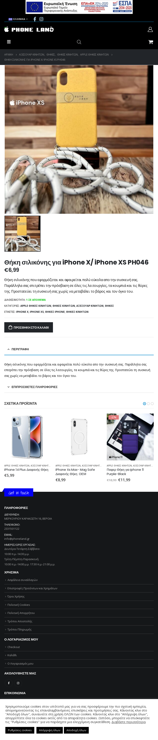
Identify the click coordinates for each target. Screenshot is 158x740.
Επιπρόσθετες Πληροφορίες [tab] (35, 387)
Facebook (9, 683)
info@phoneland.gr (17, 539)
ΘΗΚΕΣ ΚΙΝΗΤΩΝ (64, 306)
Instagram (18, 683)
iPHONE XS (37, 312)
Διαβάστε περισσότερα (128, 722)
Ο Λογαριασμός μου (20, 663)
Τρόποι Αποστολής (20, 621)
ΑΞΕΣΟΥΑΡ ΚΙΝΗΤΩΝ (90, 306)
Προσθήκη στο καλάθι (31, 327)
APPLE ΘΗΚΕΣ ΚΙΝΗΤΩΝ (35, 306)
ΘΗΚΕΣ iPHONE (55, 312)
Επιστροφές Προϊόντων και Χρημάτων (32, 588)
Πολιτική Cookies (19, 605)
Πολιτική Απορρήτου (21, 613)
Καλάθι (12, 655)
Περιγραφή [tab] (20, 349)
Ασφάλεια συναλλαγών (23, 580)
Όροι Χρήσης (16, 596)
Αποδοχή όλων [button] (76, 730)
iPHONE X (22, 312)
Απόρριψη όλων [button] (49, 730)
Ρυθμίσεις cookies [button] (20, 730)
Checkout (14, 647)
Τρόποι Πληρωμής (20, 629)
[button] (144, 403)
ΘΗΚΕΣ (109, 306)
